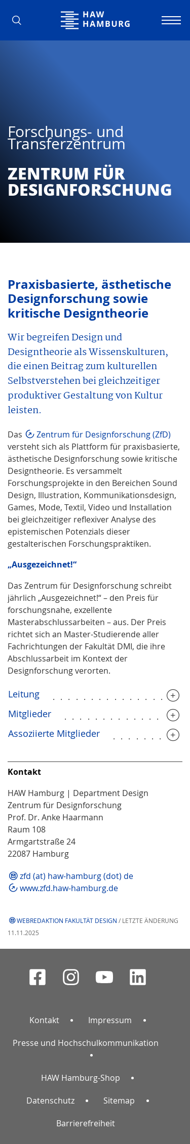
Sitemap (119, 1100)
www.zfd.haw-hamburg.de (69, 888)
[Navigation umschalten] (169, 20)
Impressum (110, 1020)
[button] (20, 20)
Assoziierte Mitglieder (54, 733)
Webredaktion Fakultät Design (67, 920)
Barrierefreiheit (85, 1123)
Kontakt (44, 1020)
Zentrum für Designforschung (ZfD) (103, 434)
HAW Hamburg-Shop (80, 1077)
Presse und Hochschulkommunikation (86, 1042)
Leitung (24, 694)
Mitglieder (29, 714)
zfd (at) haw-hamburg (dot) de (76, 876)
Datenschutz (50, 1100)
